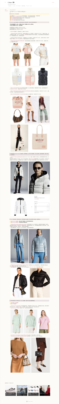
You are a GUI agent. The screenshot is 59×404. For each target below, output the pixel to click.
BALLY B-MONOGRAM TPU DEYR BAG (18, 94)
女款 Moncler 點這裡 (14, 221)
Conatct (30, 5)
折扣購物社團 (14, 17)
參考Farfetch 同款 (32, 267)
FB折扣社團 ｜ (10, 5)
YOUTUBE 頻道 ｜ (18, 5)
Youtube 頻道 (13, 20)
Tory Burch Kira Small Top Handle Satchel (19, 336)
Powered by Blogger (29, 401)
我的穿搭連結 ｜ (23, 5)
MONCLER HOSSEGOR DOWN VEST (18, 40)
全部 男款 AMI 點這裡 (14, 302)
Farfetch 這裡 (33, 158)
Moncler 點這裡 (14, 31)
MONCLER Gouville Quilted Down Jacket (19, 224)
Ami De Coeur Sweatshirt (16, 305)
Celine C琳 (11, 2)
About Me (27, 5)
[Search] (53, 2)
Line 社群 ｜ (13, 5)
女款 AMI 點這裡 (13, 303)
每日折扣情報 (13, 377)
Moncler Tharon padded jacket (17, 156)
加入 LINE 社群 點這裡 (18, 15)
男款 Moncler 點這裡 (14, 222)
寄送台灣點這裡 (13, 227)
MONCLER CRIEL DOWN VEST (16, 33)
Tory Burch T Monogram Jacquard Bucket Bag (20, 335)
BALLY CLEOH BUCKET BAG (16, 87)
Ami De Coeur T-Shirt (15, 307)
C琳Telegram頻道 (15, 16)
